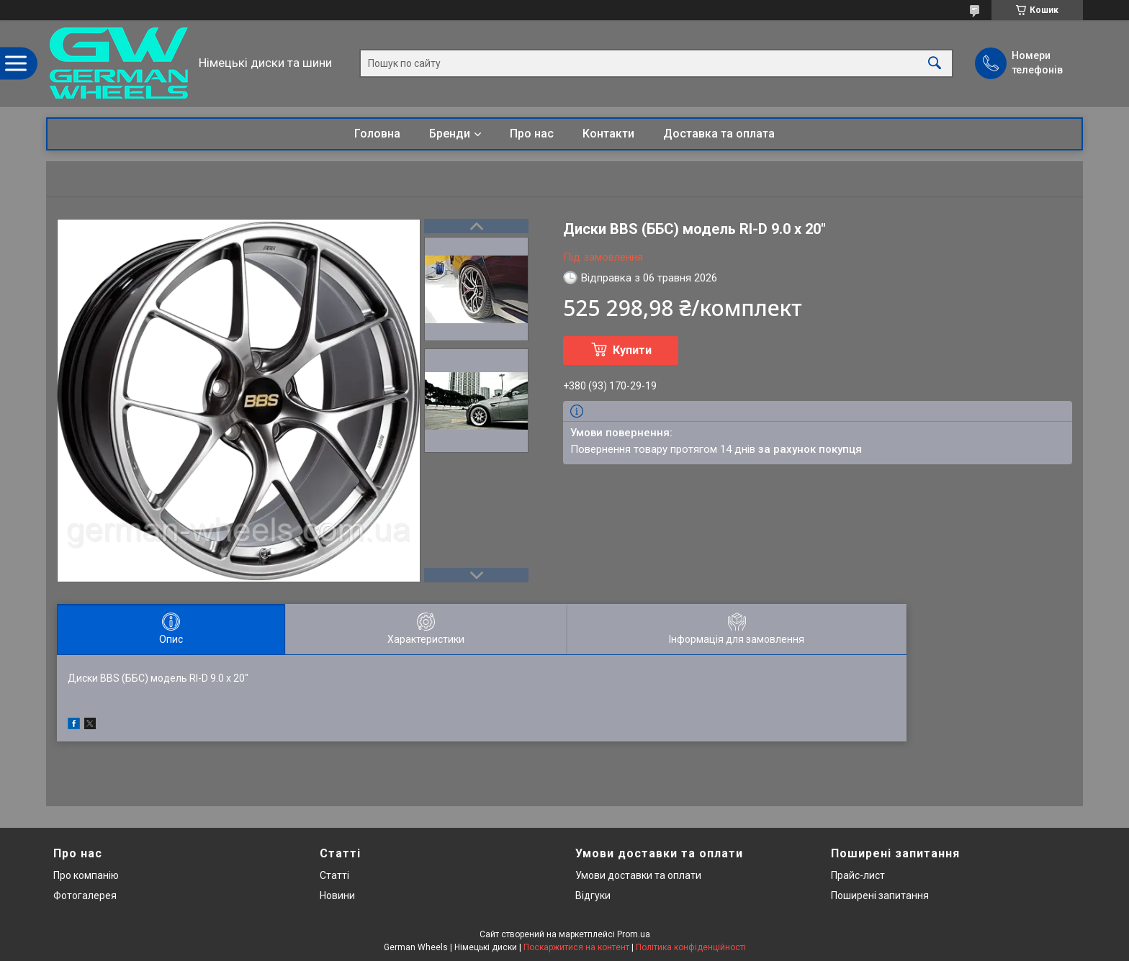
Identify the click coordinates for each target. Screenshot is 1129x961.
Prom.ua (633, 934)
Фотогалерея (85, 895)
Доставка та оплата (719, 133)
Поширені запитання (880, 895)
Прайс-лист (858, 875)
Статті (334, 875)
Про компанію (86, 875)
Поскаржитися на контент (576, 947)
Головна (377, 133)
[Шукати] (934, 63)
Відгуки (593, 895)
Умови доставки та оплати (638, 875)
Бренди (449, 133)
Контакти (608, 133)
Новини (337, 895)
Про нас (532, 133)
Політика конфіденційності (691, 947)
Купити (632, 350)
